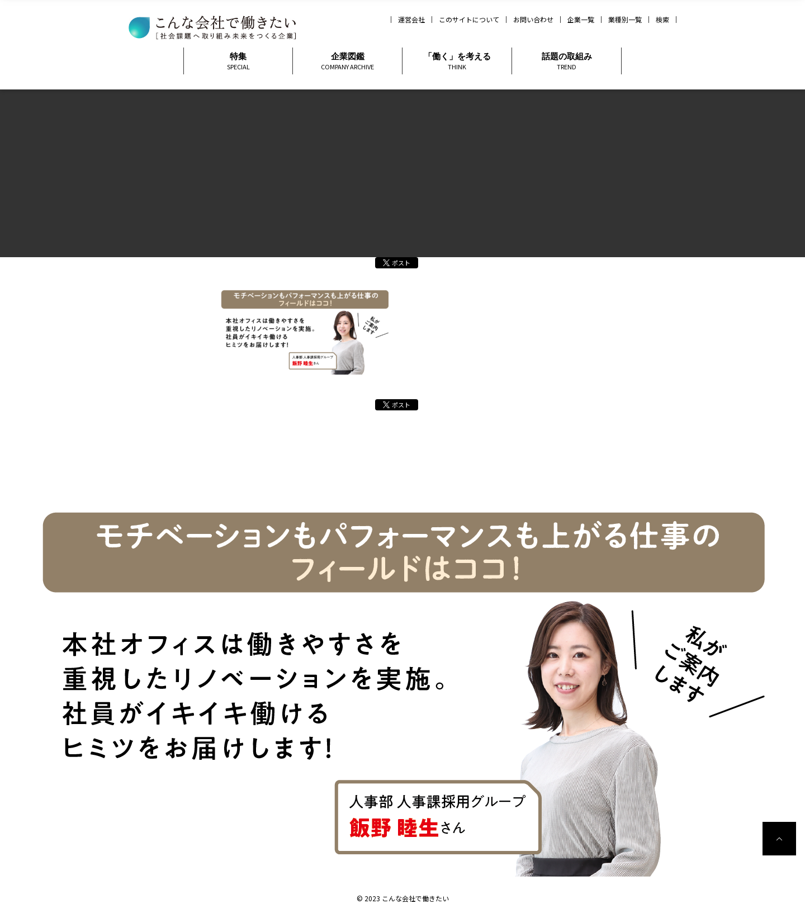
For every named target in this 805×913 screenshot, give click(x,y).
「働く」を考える (457, 61)
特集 (238, 61)
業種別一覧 (625, 19)
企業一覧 (580, 19)
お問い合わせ (533, 19)
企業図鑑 (347, 61)
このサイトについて (469, 19)
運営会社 (411, 19)
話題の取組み (566, 61)
